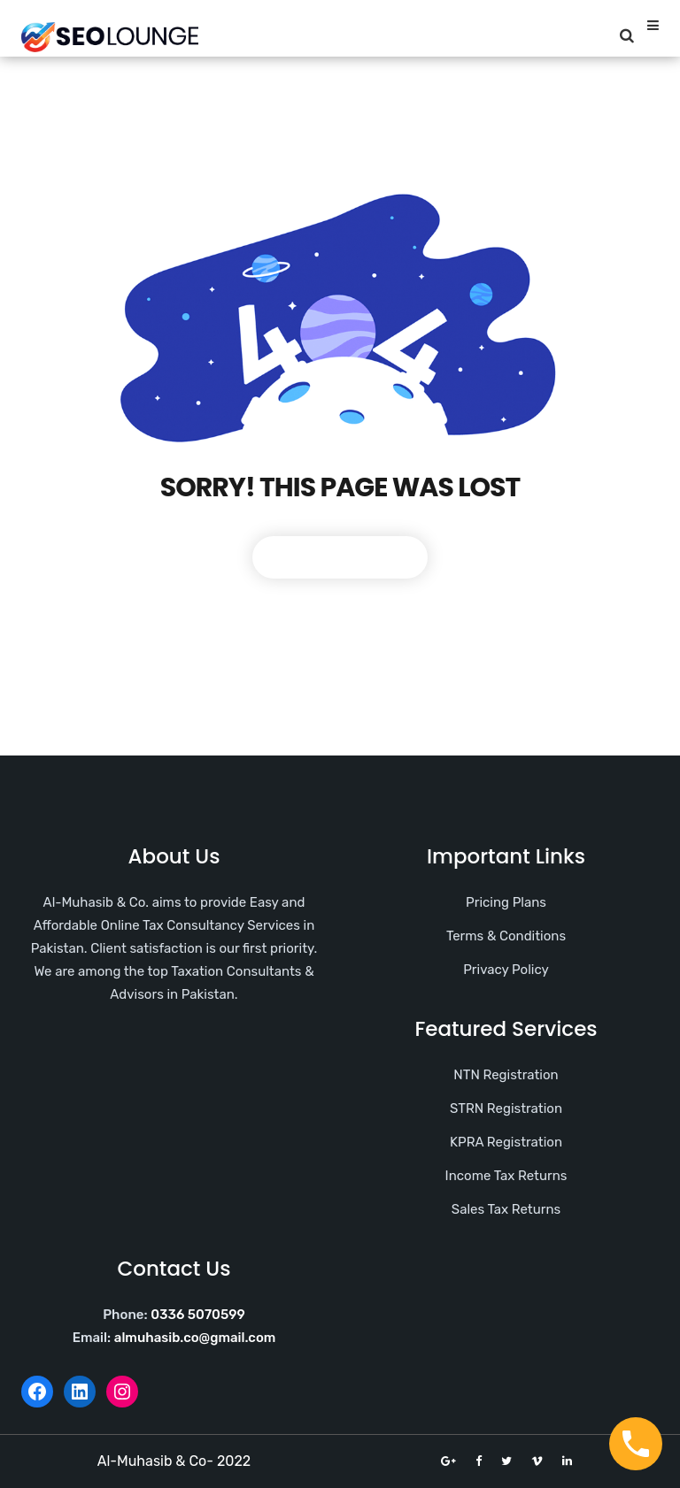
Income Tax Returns (506, 1176)
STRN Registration (506, 1108)
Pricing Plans (506, 902)
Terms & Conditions (506, 936)
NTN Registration (505, 1075)
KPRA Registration (506, 1142)
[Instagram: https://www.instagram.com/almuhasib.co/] (122, 1391)
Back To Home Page (340, 556)
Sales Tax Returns (506, 1209)
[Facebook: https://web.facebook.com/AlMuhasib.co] (37, 1391)
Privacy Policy (506, 970)
